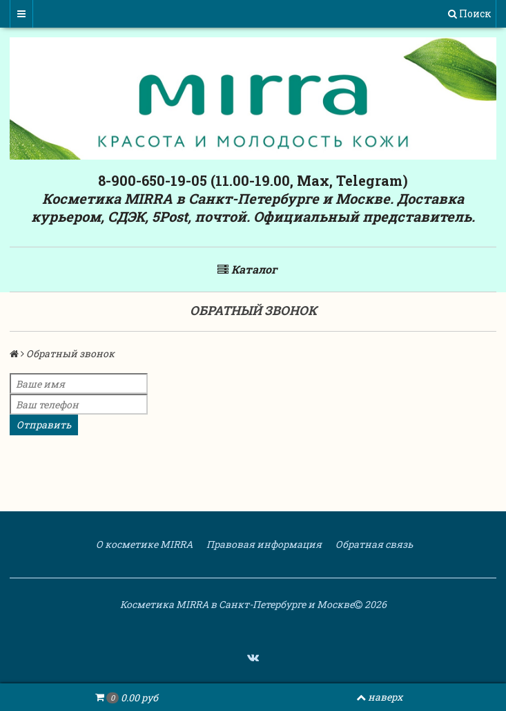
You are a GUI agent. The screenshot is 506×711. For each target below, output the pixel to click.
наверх (379, 696)
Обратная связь (373, 544)
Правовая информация (263, 544)
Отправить (44, 424)
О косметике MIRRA (143, 544)
